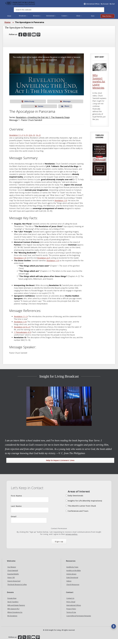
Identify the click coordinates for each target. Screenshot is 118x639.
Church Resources (72, 583)
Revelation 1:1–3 (16, 133)
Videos (68, 579)
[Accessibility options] (112, 625)
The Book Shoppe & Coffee (17, 583)
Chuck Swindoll (12, 569)
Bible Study (24, 104)
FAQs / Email (70, 600)
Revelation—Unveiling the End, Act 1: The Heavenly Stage (43, 115)
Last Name (30, 507)
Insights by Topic (72, 565)
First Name (30, 497)
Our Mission (11, 565)
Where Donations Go (14, 610)
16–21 (38, 133)
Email (29, 517)
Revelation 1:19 (61, 199)
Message (39, 104)
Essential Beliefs (13, 572)
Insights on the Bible (73, 569)
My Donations (12, 614)
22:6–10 (31, 133)
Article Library (71, 572)
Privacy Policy (71, 607)
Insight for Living (20, 4)
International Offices (73, 603)
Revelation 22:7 (43, 256)
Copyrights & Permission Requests (78, 614)
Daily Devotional (72, 576)
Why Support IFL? (13, 607)
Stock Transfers (12, 600)
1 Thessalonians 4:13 (22, 330)
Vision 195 (11, 576)
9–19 (26, 133)
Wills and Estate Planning (16, 603)
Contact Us (70, 596)
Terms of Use (71, 610)
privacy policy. (72, 532)
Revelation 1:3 (20, 256)
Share (69, 104)
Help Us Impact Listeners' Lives (60, 458)
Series (54, 104)
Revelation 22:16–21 (22, 325)
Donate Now (11, 596)
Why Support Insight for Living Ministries (99, 84)
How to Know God (13, 579)
